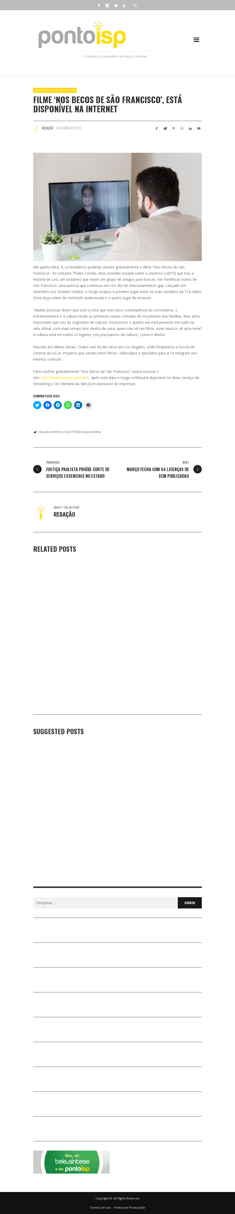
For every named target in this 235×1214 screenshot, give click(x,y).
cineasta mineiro (50, 432)
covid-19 (69, 432)
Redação (47, 128)
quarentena (92, 432)
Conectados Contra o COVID (54, 90)
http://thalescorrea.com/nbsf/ (65, 377)
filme (80, 432)
